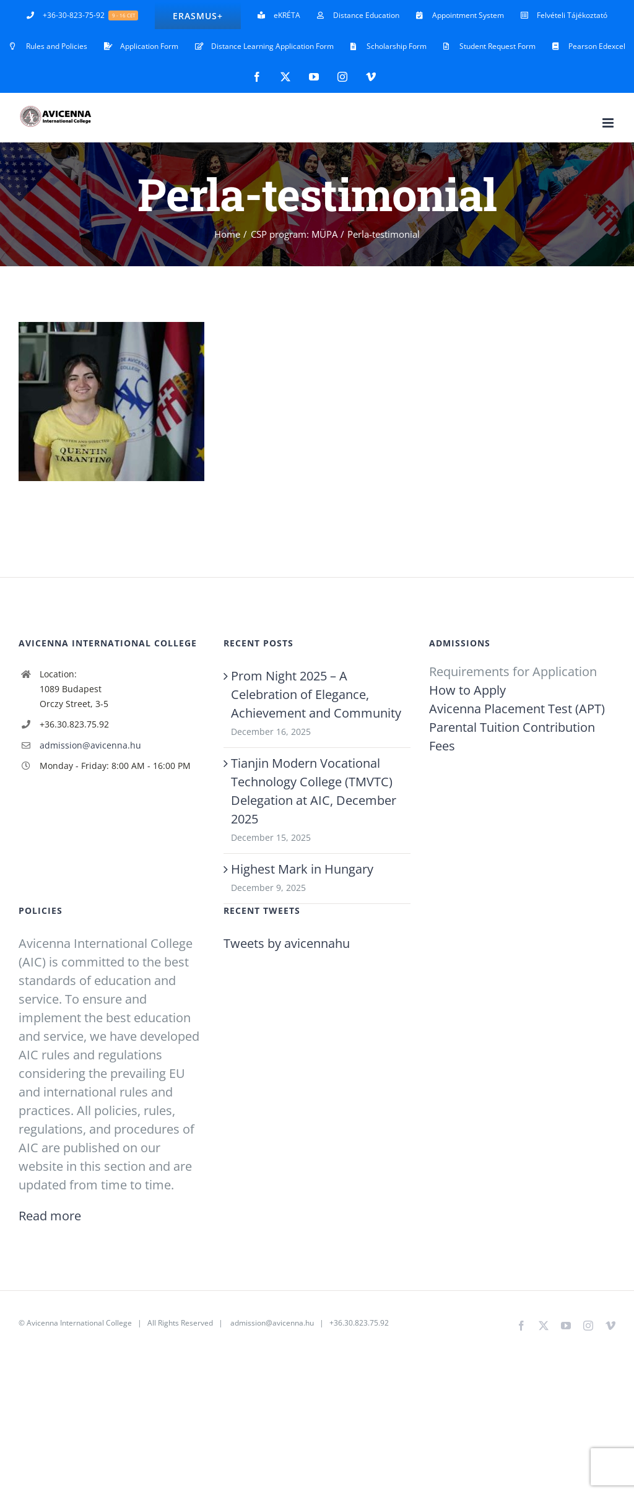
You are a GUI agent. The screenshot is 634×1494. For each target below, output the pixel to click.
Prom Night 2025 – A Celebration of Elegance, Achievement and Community (316, 694)
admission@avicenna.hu (90, 745)
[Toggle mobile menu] (608, 122)
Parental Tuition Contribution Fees (512, 736)
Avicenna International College (79, 1323)
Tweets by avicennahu (287, 943)
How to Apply (467, 690)
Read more (50, 1215)
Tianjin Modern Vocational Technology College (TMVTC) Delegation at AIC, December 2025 (313, 791)
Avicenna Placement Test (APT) (517, 708)
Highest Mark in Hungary (302, 869)
